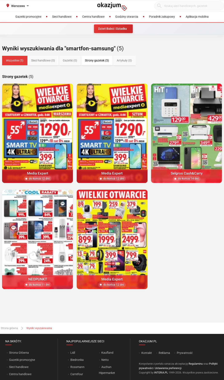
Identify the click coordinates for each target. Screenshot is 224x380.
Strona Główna (19, 352)
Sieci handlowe (18, 367)
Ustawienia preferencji (168, 368)
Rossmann (77, 367)
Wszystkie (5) (14, 60)
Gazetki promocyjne (22, 359)
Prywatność (185, 353)
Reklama (164, 353)
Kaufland (107, 352)
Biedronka (77, 359)
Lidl (72, 352)
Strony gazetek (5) (97, 60)
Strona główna (9, 328)
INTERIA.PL (161, 372)
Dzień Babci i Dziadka (112, 28)
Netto (105, 359)
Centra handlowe (20, 374)
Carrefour (76, 374)
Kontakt (146, 353)
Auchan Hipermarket (107, 370)
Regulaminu (196, 363)
